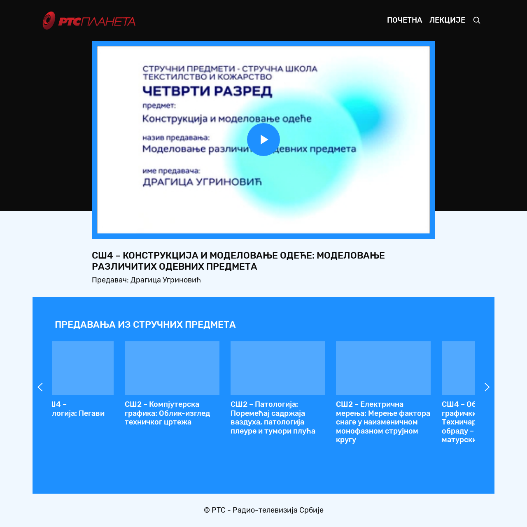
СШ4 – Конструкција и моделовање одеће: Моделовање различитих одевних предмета (411, 418)
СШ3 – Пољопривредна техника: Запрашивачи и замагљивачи (199, 413)
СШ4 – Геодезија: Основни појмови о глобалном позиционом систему (91, 418)
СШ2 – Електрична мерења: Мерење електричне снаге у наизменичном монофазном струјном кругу (301, 426)
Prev (40, 387)
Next (487, 387)
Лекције (447, 20)
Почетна (404, 20)
